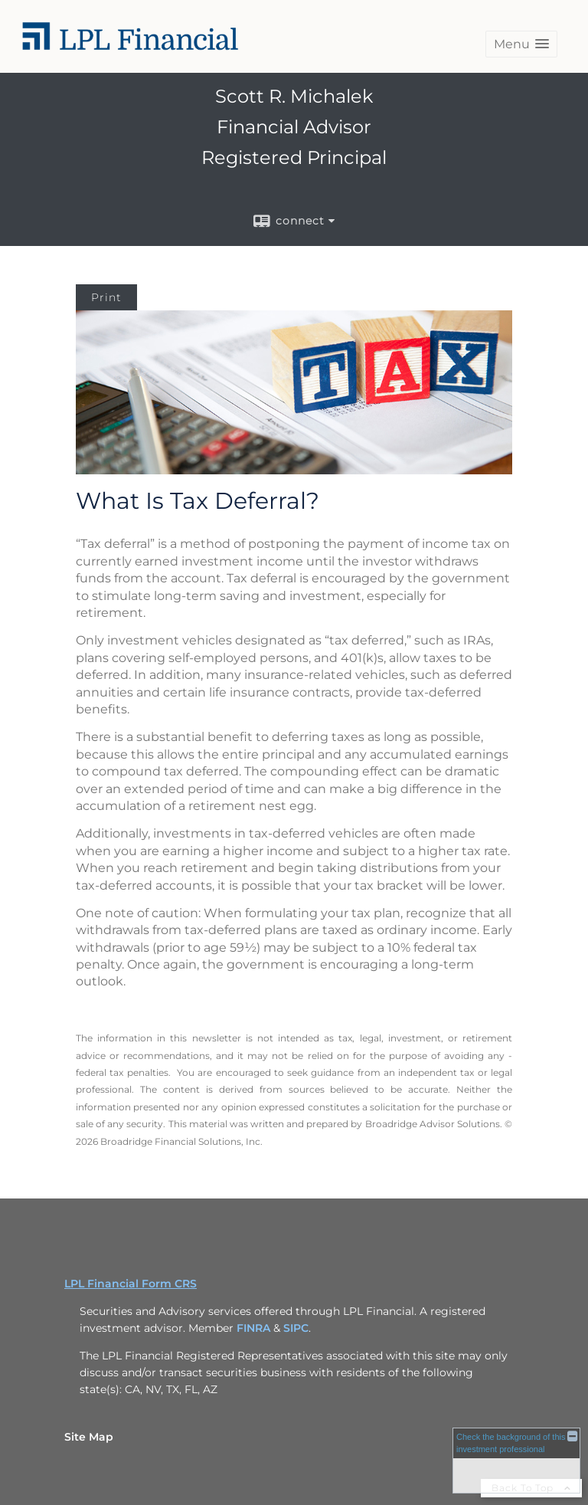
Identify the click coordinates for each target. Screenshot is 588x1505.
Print (106, 297)
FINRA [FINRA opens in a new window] (253, 1328)
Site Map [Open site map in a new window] (88, 1437)
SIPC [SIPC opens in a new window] (296, 1328)
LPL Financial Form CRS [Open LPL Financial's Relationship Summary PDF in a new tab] (130, 1283)
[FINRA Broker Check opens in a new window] (516, 1459)
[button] (521, 44)
